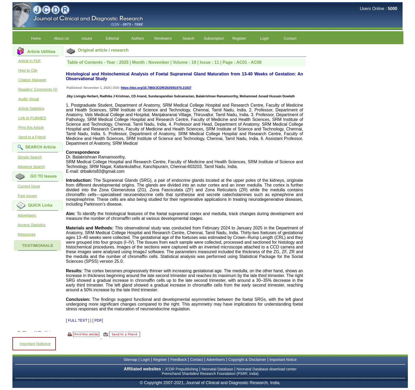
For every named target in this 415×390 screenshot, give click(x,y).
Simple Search (30, 157)
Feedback (178, 359)
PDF (98, 320)
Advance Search (31, 167)
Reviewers (163, 38)
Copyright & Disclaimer (247, 359)
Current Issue (29, 186)
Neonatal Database (217, 369)
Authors (137, 38)
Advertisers (27, 215)
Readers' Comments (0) (37, 89)
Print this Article (31, 127)
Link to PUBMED (32, 118)
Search (188, 38)
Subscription (214, 38)
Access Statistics (32, 225)
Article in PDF (29, 61)
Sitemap (130, 359)
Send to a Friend (32, 137)
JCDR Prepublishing (181, 369)
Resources (26, 234)
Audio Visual (28, 99)
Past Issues (27, 196)
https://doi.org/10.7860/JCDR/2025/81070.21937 (156, 88)
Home (36, 38)
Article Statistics (31, 108)
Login (264, 38)
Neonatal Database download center (267, 369)
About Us (61, 38)
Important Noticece (35, 344)
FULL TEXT (77, 320)
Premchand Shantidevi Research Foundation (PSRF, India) (210, 373)
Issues (87, 38)
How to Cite (27, 70)
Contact (290, 38)
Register (239, 38)
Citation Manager (32, 80)
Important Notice (283, 359)
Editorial (112, 38)
